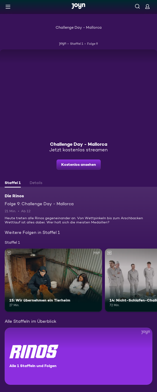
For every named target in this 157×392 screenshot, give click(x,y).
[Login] (147, 6)
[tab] (13, 183)
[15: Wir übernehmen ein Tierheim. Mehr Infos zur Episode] (53, 280)
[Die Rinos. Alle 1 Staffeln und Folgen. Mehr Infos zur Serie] (78, 356)
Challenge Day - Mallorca (79, 27)
